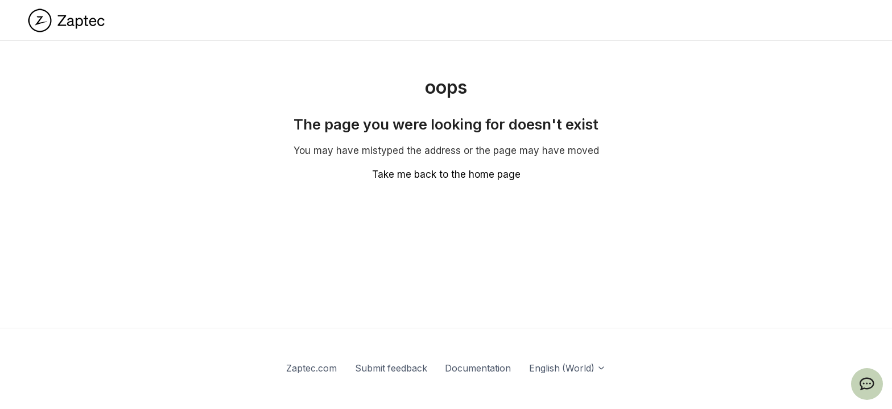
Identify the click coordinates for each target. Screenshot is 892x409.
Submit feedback (391, 368)
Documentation (478, 368)
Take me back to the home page (446, 174)
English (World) (567, 368)
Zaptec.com (311, 368)
